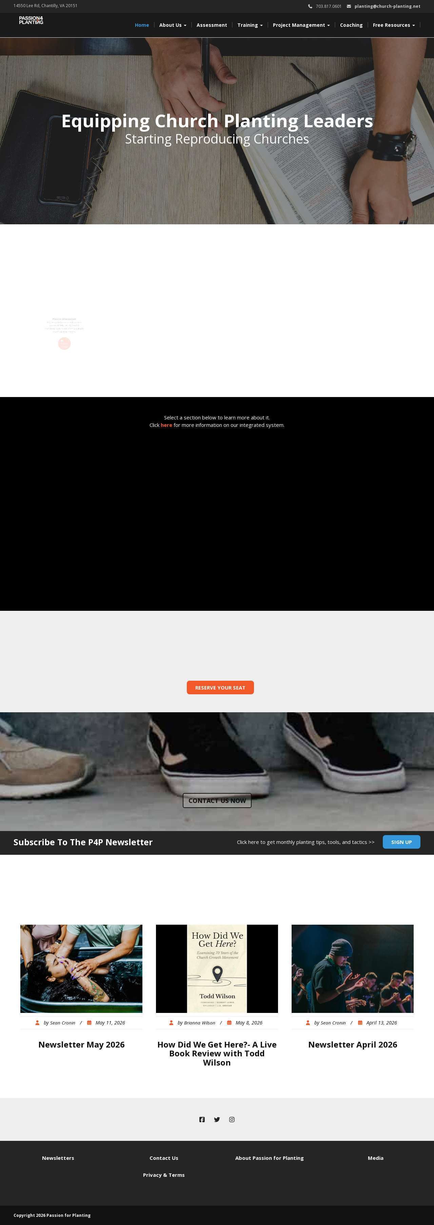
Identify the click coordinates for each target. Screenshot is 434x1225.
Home (142, 25)
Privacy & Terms (164, 1174)
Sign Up (401, 841)
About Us (172, 25)
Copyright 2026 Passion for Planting (52, 1215)
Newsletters (58, 1157)
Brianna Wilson (199, 1023)
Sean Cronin (62, 1023)
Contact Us (164, 1157)
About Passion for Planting (269, 1157)
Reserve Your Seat (220, 687)
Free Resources (394, 25)
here (166, 424)
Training (250, 25)
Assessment (212, 25)
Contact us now (217, 800)
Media (375, 1157)
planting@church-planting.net (387, 6)
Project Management (301, 25)
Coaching (351, 25)
